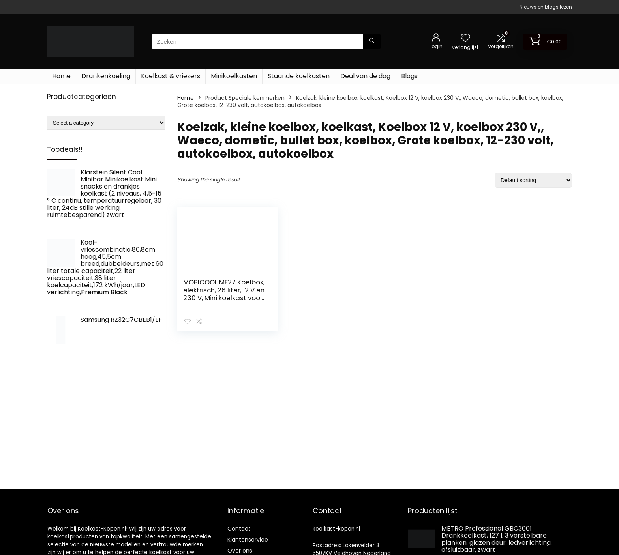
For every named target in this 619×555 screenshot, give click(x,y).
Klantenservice (247, 540)
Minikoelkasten (234, 75)
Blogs (409, 75)
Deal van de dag (365, 75)
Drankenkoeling (105, 75)
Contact (239, 529)
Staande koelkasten (299, 75)
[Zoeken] (372, 41)
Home (61, 75)
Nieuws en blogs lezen (546, 7)
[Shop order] (533, 180)
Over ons (239, 551)
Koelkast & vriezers (170, 75)
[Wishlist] (465, 38)
